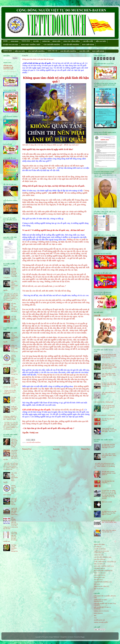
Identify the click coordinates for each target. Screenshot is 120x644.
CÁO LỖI (97, 315)
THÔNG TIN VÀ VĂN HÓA (101, 611)
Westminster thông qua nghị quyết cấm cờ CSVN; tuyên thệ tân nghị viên (109, 356)
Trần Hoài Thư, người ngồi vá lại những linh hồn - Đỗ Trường (14, 442)
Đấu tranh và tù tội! (107, 502)
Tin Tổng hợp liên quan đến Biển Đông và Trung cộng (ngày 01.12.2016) (109, 513)
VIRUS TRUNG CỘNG (100, 586)
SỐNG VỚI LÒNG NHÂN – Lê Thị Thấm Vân (109, 531)
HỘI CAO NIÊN (101, 41)
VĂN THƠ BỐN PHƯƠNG (51, 44)
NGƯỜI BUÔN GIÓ (99, 620)
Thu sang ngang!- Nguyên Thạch (13, 399)
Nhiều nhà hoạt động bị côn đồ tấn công (14, 409)
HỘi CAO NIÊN (98, 564)
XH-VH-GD (97, 588)
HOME (5, 41)
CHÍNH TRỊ (46, 41)
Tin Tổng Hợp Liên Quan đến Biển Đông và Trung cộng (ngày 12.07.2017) (108, 446)
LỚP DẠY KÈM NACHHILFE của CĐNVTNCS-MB (8, 67)
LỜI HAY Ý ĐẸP (98, 568)
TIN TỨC (36, 41)
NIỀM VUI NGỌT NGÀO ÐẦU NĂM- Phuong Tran (14, 348)
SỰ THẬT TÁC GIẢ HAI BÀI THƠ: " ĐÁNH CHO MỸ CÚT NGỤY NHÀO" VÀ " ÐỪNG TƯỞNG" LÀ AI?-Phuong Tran (10, 297)
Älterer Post (85, 449)
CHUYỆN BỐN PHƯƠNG (71, 44)
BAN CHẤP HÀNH (88, 44)
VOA (95, 618)
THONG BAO (25, 41)
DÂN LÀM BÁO (98, 613)
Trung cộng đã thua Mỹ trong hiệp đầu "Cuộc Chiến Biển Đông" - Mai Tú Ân (109, 430)
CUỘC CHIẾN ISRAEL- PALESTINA (104, 561)
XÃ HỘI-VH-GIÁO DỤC (10, 44)
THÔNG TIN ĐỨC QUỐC (101, 622)
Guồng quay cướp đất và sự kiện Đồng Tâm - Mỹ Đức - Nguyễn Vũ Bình (9, 417)
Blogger (82, 637)
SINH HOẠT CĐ (98, 575)
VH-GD (96, 584)
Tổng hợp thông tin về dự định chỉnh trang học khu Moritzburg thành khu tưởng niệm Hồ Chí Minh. (109, 366)
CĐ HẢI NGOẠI (98, 549)
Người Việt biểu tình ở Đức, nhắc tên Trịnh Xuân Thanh (14, 511)
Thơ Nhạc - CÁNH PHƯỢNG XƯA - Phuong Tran (14, 371)
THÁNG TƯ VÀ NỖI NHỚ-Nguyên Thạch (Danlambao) (9, 392)
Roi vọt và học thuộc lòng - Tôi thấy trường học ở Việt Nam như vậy (109, 384)
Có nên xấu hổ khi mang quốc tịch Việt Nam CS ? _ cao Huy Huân (109, 407)
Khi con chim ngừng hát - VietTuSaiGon (104, 415)
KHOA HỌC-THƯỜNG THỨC (31, 44)
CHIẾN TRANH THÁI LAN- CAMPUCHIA (101, 551)
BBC (95, 615)
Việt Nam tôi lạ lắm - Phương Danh (103, 402)
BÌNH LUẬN (56, 41)
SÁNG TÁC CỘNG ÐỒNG (71, 41)
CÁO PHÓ (96, 546)
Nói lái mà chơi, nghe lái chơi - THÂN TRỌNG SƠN (109, 521)
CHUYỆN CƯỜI (88, 41)
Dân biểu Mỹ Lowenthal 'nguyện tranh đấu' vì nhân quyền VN (108, 473)
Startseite (56, 449)
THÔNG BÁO (7, 51)
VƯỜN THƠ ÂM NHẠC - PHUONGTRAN (101, 600)
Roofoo (72, 637)
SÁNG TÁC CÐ (52, 51)
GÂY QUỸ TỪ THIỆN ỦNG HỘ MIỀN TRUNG (14, 501)
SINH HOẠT (15, 41)
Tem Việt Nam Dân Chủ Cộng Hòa (14, 319)
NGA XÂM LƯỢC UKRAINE (102, 570)
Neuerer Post (26, 449)
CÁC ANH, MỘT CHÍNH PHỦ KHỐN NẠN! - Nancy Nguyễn (109, 375)
